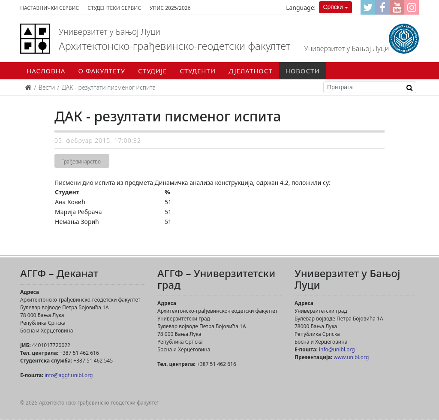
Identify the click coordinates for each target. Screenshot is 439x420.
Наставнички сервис (49, 8)
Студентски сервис (114, 8)
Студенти (198, 70)
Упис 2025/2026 (170, 8)
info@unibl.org (337, 349)
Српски (333, 6)
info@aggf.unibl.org (69, 375)
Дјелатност (251, 70)
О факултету (101, 70)
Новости (303, 70)
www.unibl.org (351, 357)
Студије (152, 70)
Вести (47, 87)
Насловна (46, 70)
